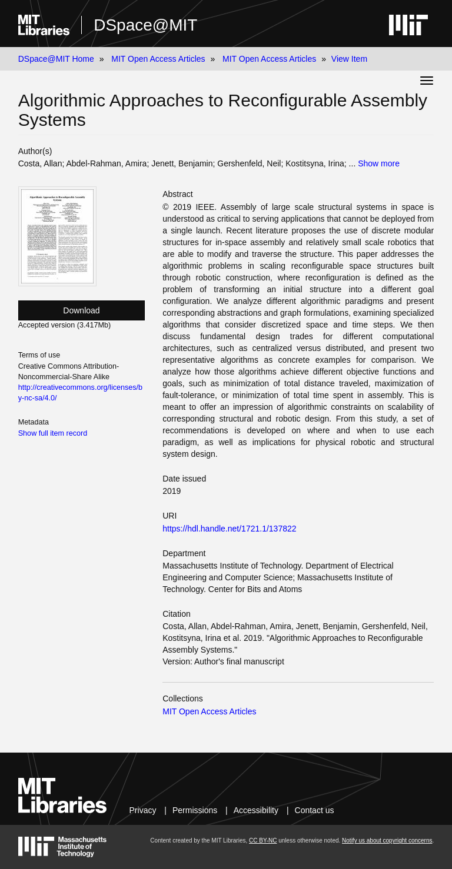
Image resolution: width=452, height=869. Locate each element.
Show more (379, 163)
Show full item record (53, 433)
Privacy (143, 810)
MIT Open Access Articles (158, 58)
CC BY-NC (263, 840)
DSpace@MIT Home (56, 58)
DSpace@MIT (145, 25)
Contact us (314, 810)
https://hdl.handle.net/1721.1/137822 (229, 528)
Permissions (194, 810)
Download (81, 310)
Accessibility (256, 810)
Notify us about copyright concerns (387, 840)
